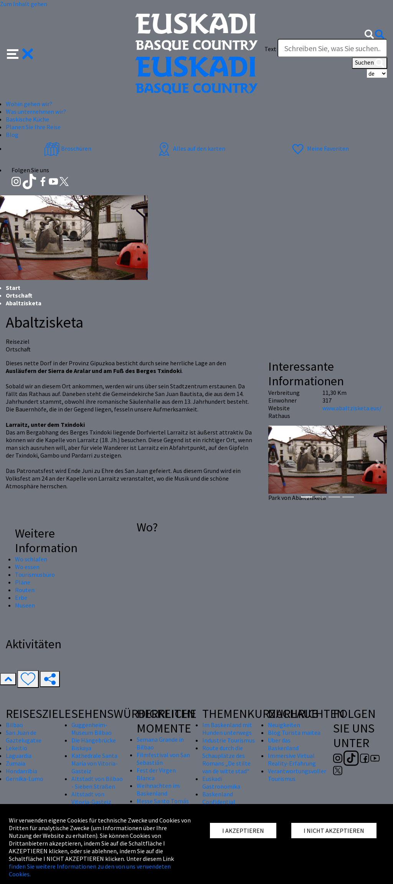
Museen (25, 605)
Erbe (21, 597)
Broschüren (67, 148)
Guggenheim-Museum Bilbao (91, 728)
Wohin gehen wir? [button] (29, 104)
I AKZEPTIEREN (243, 830)
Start (13, 287)
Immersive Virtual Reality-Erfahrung (292, 759)
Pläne (22, 582)
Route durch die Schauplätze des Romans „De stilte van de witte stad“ (226, 759)
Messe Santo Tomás (163, 801)
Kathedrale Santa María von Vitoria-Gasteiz (94, 763)
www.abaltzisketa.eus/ (351, 408)
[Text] (332, 48)
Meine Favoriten (319, 148)
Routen (25, 590)
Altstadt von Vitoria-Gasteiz (91, 798)
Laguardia (18, 755)
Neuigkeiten (284, 725)
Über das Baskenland (283, 744)
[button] (20, 53)
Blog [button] (12, 134)
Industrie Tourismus (228, 740)
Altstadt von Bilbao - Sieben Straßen (97, 782)
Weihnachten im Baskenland (158, 789)
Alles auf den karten (190, 148)
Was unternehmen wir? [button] (36, 111)
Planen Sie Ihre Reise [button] (33, 127)
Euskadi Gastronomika (221, 782)
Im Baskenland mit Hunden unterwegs (227, 728)
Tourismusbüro (35, 574)
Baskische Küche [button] (27, 119)
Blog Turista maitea (294, 732)
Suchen (369, 63)
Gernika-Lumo (24, 778)
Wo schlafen (31, 559)
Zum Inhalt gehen (23, 4)
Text (270, 49)
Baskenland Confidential (218, 798)
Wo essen (27, 567)
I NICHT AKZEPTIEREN (334, 830)
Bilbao (14, 725)
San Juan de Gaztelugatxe (23, 736)
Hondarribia (21, 771)
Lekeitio (16, 748)
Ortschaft (19, 295)
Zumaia (15, 763)
